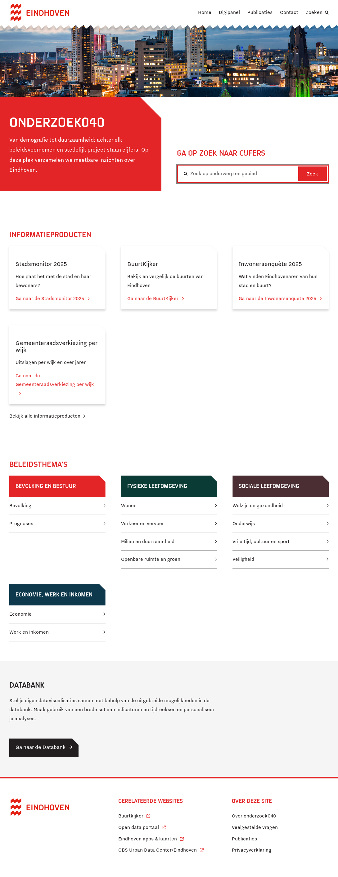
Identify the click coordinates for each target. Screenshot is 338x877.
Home (204, 12)
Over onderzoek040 (254, 816)
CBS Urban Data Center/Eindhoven (157, 850)
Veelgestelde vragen (255, 827)
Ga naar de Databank (40, 747)
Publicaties (260, 12)
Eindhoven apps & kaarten (151, 838)
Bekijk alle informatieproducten (44, 416)
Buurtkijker (134, 815)
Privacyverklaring (251, 850)
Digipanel (229, 12)
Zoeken (314, 12)
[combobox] (253, 174)
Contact (289, 12)
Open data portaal (142, 826)
